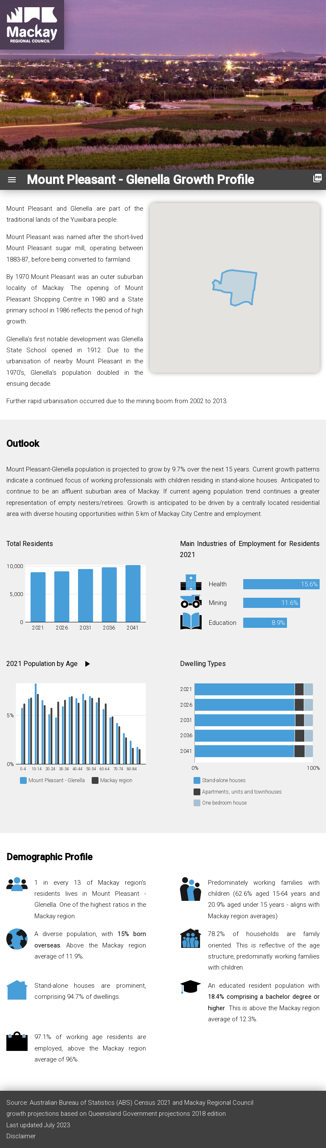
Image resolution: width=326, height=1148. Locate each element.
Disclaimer (21, 1136)
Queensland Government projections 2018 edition (157, 1113)
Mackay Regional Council (218, 1102)
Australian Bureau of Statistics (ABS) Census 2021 (101, 1102)
